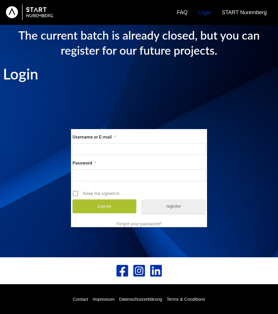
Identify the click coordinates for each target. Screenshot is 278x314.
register (173, 206)
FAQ (182, 12)
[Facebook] (122, 270)
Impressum (103, 299)
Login (204, 12)
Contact (80, 299)
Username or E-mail (94, 137)
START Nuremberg (244, 12)
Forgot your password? (139, 224)
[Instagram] (139, 270)
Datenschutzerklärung (140, 299)
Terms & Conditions (186, 299)
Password (84, 163)
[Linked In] (156, 270)
